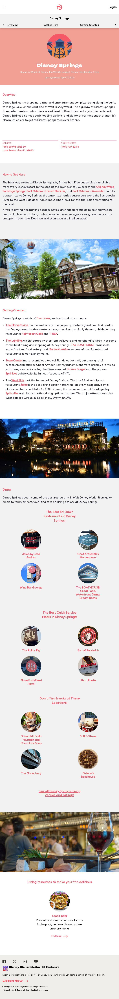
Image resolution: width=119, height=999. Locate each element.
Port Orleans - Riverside (87, 191)
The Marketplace (17, 325)
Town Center (14, 360)
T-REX (53, 334)
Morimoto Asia (58, 349)
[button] (115, 25)
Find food (59, 936)
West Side (17, 380)
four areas (43, 318)
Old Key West (105, 187)
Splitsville (12, 393)
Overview (12, 24)
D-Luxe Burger (76, 369)
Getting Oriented (89, 24)
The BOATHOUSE (82, 345)
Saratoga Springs (13, 191)
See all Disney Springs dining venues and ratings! (59, 793)
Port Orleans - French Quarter (45, 191)
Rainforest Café (32, 334)
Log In (112, 7)
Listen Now (16, 981)
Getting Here (51, 24)
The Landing (14, 340)
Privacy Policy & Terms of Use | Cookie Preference (25, 990)
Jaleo (24, 384)
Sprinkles (11, 373)
